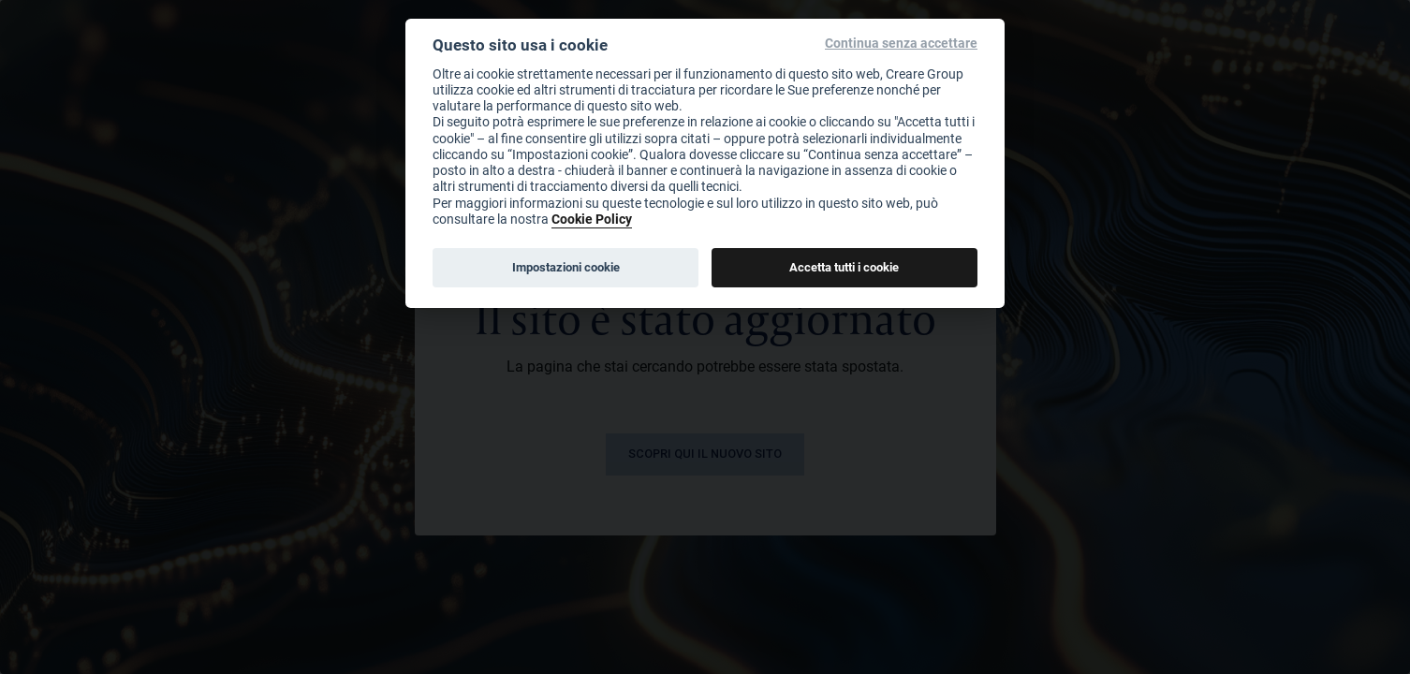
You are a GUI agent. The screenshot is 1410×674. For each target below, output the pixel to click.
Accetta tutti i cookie (844, 266)
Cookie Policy (591, 218)
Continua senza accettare (901, 43)
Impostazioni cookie (566, 266)
